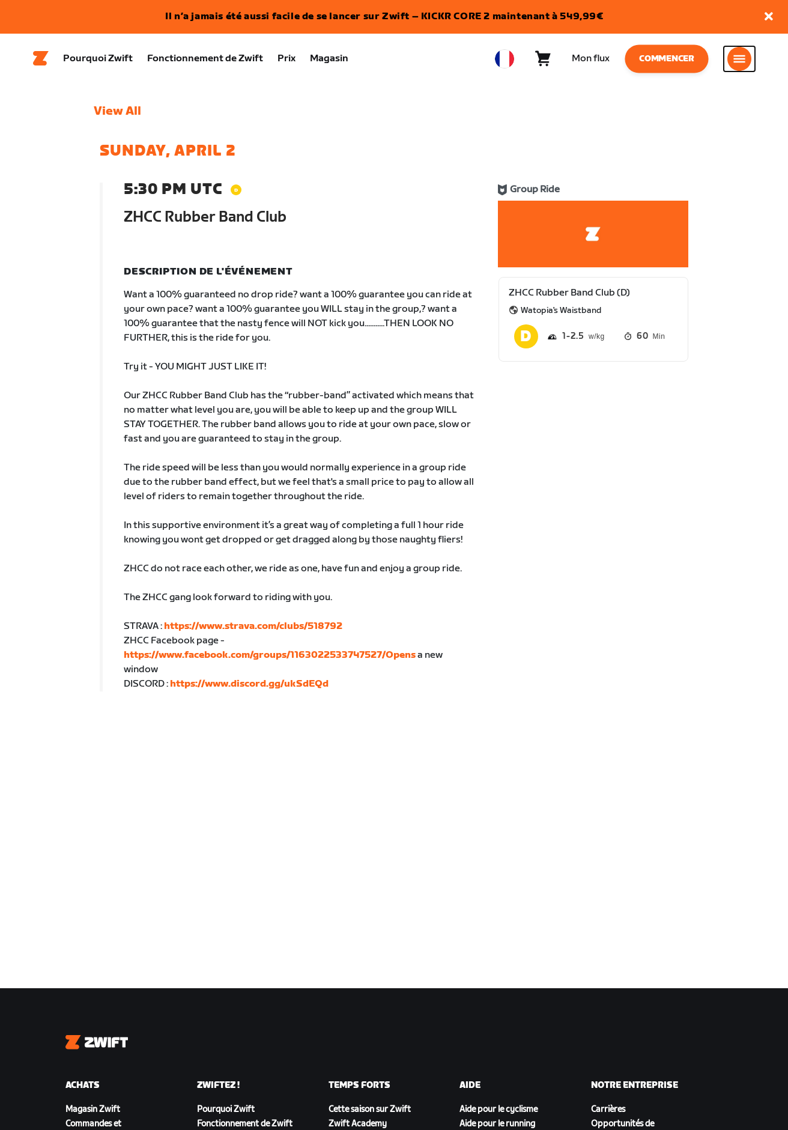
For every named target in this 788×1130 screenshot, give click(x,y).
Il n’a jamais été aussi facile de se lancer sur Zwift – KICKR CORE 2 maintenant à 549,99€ (384, 16)
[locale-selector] (504, 60)
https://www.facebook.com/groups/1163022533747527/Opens (270, 658)
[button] (769, 17)
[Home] (40, 60)
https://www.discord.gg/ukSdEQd (249, 687)
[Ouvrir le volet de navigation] (739, 60)
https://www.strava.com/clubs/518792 (253, 630)
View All (117, 115)
